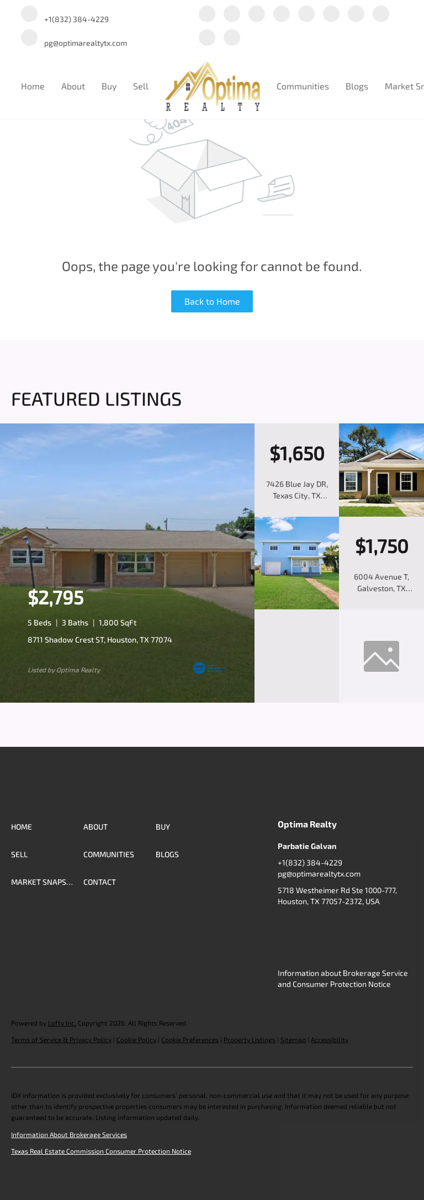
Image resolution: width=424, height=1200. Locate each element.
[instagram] (331, 15)
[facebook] (207, 15)
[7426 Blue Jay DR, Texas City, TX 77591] (381, 514)
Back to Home (212, 301)
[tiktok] (381, 15)
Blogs (357, 86)
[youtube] (356, 15)
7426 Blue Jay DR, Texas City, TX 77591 (297, 495)
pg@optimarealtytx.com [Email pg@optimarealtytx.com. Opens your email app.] (319, 873)
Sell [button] (141, 86)
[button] (47, 827)
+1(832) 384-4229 (310, 862)
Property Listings (249, 1039)
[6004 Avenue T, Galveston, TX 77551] (297, 606)
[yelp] (306, 15)
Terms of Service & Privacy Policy (61, 1039)
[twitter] (256, 15)
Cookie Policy (136, 1039)
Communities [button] (303, 86)
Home (33, 86)
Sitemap (293, 1039)
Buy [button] (109, 86)
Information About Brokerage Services (69, 1134)
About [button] (73, 86)
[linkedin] (232, 15)
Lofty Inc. (62, 1023)
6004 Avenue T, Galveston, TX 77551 (381, 588)
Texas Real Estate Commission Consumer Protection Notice (101, 1151)
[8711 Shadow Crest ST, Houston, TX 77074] (127, 700)
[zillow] (281, 15)
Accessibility (329, 1039)
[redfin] (232, 38)
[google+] (207, 38)
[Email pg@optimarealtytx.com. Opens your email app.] (74, 38)
